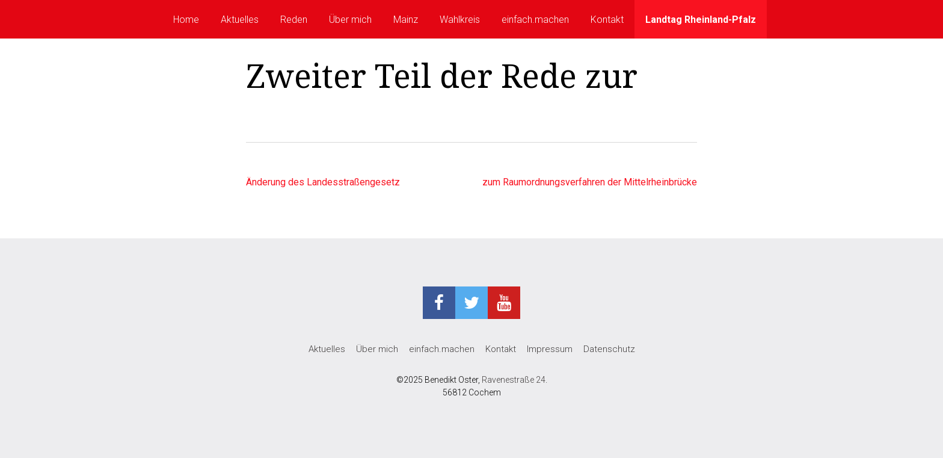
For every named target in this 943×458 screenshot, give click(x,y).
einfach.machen (535, 19)
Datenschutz (609, 349)
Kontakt (607, 19)
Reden (293, 19)
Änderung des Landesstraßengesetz (323, 182)
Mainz (405, 19)
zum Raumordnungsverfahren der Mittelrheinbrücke (589, 182)
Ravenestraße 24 (513, 380)
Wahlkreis (460, 19)
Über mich (350, 19)
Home (186, 19)
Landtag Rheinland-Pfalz (700, 19)
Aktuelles (240, 19)
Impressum (550, 349)
